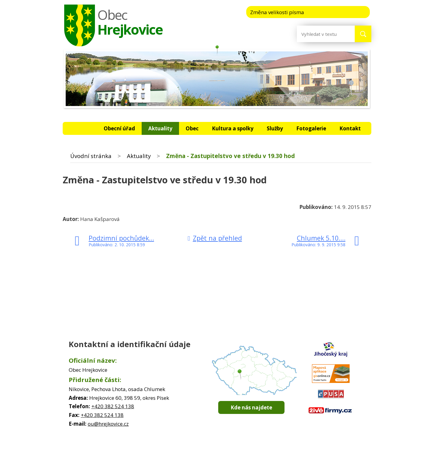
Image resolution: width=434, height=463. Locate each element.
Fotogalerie (311, 128)
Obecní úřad (119, 128)
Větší (358, 12)
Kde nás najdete (251, 407)
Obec (192, 128)
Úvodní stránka (82, 128)
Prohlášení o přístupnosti (281, 451)
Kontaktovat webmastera (195, 451)
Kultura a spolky (232, 128)
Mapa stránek (238, 451)
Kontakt (350, 128)
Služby (275, 128)
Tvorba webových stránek (208, 457)
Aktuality (160, 128)
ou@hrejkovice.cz (108, 423)
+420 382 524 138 (112, 406)
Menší (321, 12)
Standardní (339, 12)
